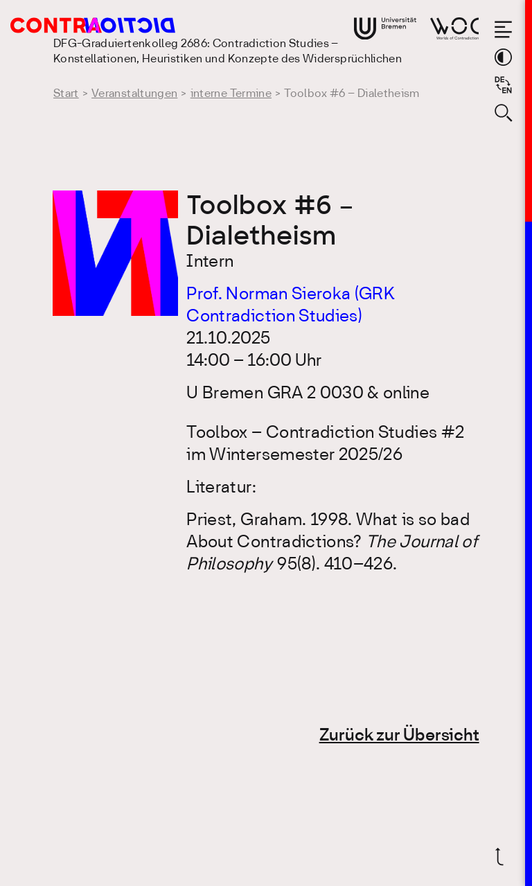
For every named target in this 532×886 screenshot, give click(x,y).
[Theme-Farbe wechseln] (503, 57)
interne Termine (231, 94)
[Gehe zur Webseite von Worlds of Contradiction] (454, 28)
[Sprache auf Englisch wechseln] (503, 85)
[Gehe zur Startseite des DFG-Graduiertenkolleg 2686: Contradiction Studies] (76, 25)
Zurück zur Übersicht (399, 736)
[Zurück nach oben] (503, 856)
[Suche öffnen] (503, 112)
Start (66, 94)
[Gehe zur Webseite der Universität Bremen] (385, 28)
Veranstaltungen (134, 94)
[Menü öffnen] (503, 29)
